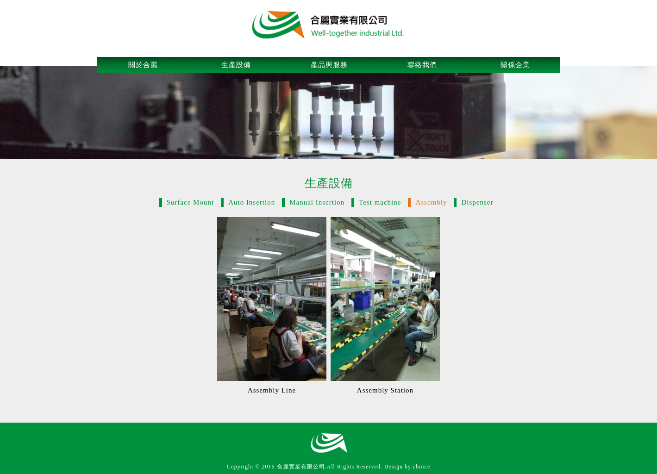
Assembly (431, 202)
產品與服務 (329, 65)
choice (421, 466)
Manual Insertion (316, 202)
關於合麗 (143, 65)
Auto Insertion (251, 202)
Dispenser (477, 202)
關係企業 (515, 65)
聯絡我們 (422, 65)
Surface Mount (190, 202)
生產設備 (236, 65)
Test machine (380, 202)
